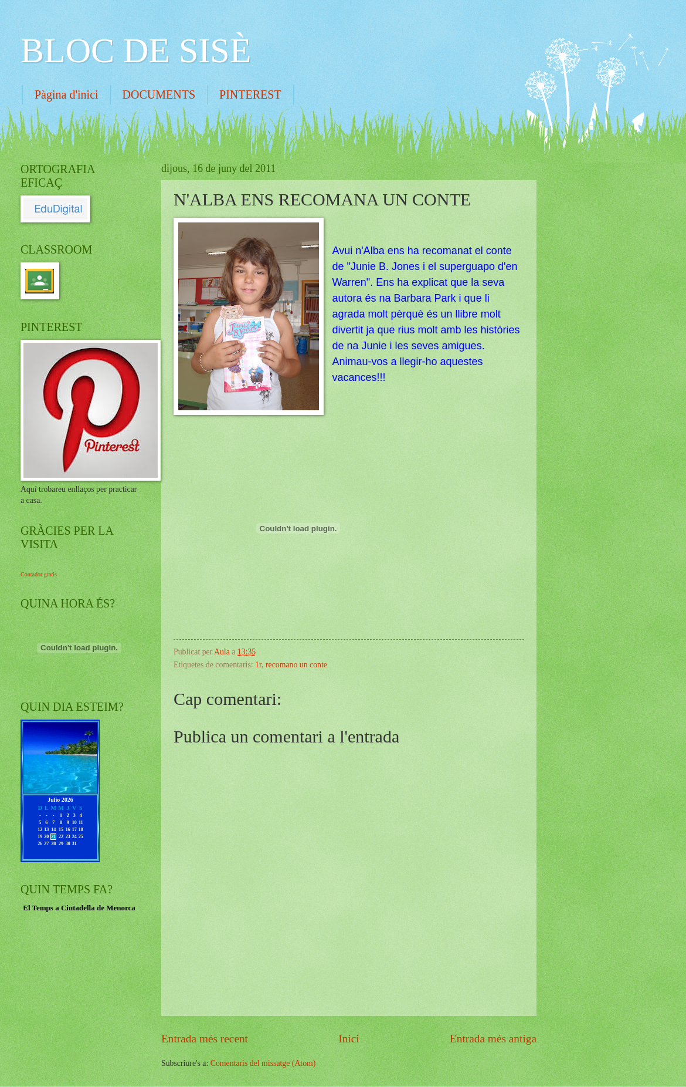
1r (258, 664)
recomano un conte (296, 664)
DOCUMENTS (159, 94)
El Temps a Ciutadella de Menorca (79, 907)
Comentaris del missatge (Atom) (263, 1063)
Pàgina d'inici (67, 94)
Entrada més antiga (493, 1038)
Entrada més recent (204, 1038)
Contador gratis (39, 574)
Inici (348, 1038)
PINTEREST (250, 94)
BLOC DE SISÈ (136, 50)
